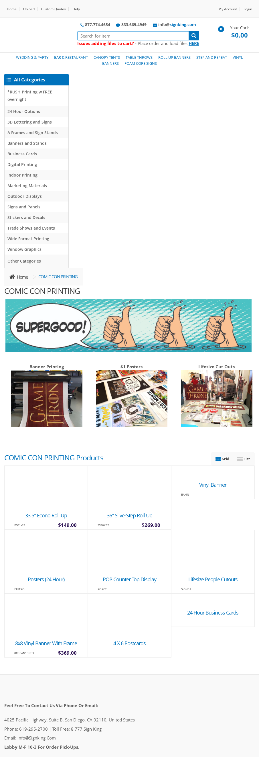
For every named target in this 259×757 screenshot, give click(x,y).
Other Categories (24, 261)
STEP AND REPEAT (211, 57)
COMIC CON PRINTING (58, 276)
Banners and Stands (27, 143)
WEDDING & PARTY (32, 57)
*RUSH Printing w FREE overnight (29, 95)
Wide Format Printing (28, 238)
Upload (29, 9)
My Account (227, 9)
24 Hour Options (23, 111)
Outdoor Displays (24, 196)
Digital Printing (22, 164)
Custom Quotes (53, 9)
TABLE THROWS (139, 57)
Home (12, 9)
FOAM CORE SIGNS (140, 63)
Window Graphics (24, 249)
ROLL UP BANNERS (174, 57)
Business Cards (22, 154)
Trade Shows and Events (31, 228)
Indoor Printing (22, 175)
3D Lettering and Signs (29, 122)
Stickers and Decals (26, 217)
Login (248, 9)
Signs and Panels (23, 207)
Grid (222, 458)
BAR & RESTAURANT (71, 57)
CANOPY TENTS (107, 57)
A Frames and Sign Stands (32, 132)
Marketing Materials (27, 185)
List (243, 458)
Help (76, 9)
